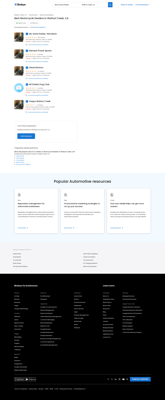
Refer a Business (128, 329)
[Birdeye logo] (20, 4)
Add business (26, 136)
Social (16, 320)
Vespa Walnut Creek (40, 101)
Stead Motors (36, 67)
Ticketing (17, 350)
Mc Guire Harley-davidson (43, 33)
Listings (16, 296)
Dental (76, 299)
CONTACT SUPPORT (140, 379)
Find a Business (128, 320)
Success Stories (108, 324)
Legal (75, 312)
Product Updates (108, 318)
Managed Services (128, 296)
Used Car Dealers (89, 257)
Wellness (77, 328)
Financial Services (79, 302)
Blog (104, 312)
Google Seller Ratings (21, 309)
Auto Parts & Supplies (90, 254)
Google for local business (48, 307)
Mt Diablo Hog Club (39, 84)
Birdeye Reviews (108, 328)
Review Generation (46, 313)
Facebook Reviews (46, 335)
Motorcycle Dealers (42, 45)
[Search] (110, 4)
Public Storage (78, 318)
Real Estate (77, 321)
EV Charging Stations (90, 263)
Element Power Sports (40, 50)
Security (41, 389)
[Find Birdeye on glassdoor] (127, 379)
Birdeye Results (108, 331)
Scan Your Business (129, 316)
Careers (105, 321)
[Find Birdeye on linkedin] (115, 379)
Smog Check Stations (23, 164)
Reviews (17, 299)
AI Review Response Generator (132, 310)
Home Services (79, 309)
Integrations (18, 364)
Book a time (107, 305)
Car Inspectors (88, 260)
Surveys (16, 340)
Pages (16, 305)
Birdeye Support (128, 326)
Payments (17, 329)
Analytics (17, 360)
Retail (76, 324)
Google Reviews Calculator (131, 307)
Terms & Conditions (20, 389)
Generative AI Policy (65, 389)
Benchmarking (19, 346)
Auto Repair (20, 158)
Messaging (17, 337)
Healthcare (77, 305)
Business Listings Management (50, 339)
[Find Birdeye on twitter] (112, 379)
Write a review (127, 4)
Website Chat (45, 326)
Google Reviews (45, 329)
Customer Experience (47, 342)
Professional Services (129, 299)
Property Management (81, 315)
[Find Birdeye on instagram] (119, 379)
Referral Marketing (46, 323)
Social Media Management (49, 345)
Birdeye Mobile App (20, 370)
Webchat (17, 316)
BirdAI (16, 357)
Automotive (33, 15)
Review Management (47, 310)
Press (104, 315)
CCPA (56, 389)
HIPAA (51, 389)
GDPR (46, 389)
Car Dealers (20, 160)
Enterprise (43, 299)
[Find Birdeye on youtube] (123, 379)
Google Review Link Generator (132, 313)
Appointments (19, 323)
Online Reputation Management (51, 316)
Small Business (45, 296)
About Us (106, 296)
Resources (106, 309)
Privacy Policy (33, 389)
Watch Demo (107, 302)
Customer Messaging (47, 320)
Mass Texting (18, 326)
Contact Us (106, 337)
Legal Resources (108, 334)
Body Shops (20, 162)
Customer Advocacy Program (132, 332)
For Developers (127, 323)
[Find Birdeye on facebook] (108, 379)
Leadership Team (108, 299)
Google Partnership (20, 367)
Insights (17, 343)
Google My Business (46, 332)
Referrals (17, 302)
